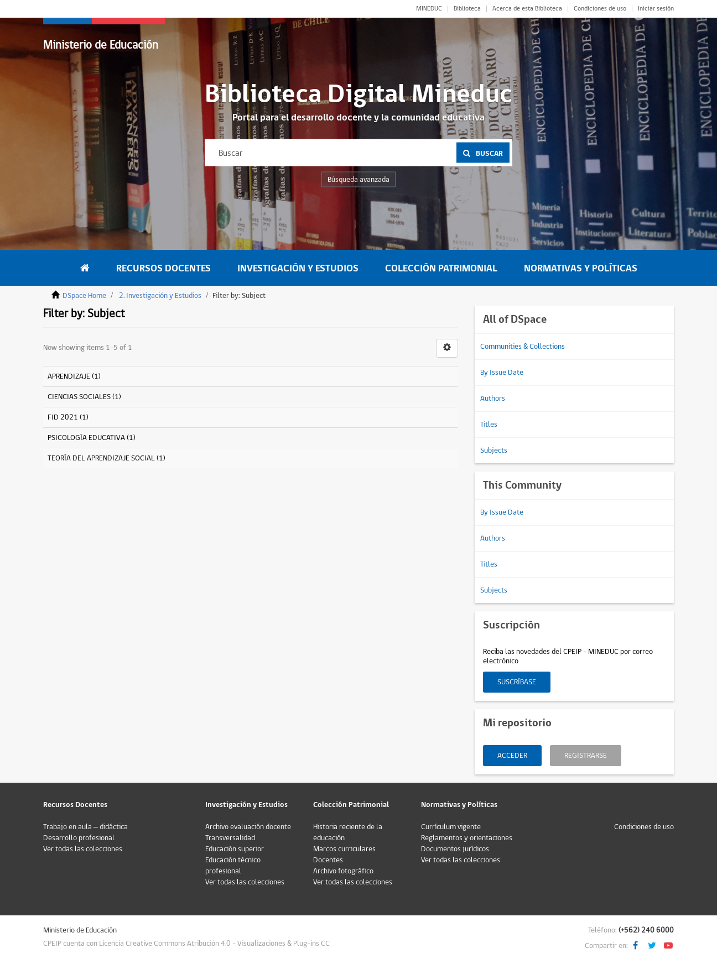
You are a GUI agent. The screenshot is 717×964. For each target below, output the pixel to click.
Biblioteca (467, 9)
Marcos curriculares (344, 849)
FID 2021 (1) (68, 417)
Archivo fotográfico (343, 871)
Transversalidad (230, 837)
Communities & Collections (522, 346)
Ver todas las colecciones (82, 849)
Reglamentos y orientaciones (466, 837)
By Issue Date (501, 372)
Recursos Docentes (163, 268)
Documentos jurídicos (455, 849)
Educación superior (234, 849)
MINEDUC (429, 9)
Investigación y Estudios (297, 268)
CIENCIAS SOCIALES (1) (84, 396)
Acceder (512, 755)
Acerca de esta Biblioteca (527, 9)
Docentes (328, 860)
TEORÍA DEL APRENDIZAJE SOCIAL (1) (106, 458)
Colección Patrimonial (441, 268)
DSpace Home (84, 295)
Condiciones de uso (600, 9)
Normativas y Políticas (580, 268)
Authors (492, 398)
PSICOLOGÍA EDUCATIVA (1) (92, 437)
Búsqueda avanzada (358, 179)
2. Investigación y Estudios (160, 295)
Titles (488, 424)
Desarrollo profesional (79, 837)
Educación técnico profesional (233, 866)
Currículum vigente (451, 826)
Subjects (493, 450)
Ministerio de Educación (100, 45)
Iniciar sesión (656, 9)
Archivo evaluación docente (248, 826)
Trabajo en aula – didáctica (85, 826)
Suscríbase (516, 682)
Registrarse (585, 755)
